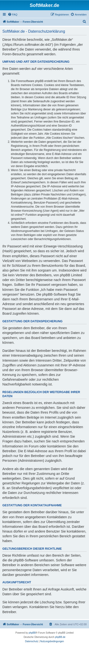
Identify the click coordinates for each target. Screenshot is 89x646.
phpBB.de (60, 637)
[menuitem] (12, 14)
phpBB (32, 632)
